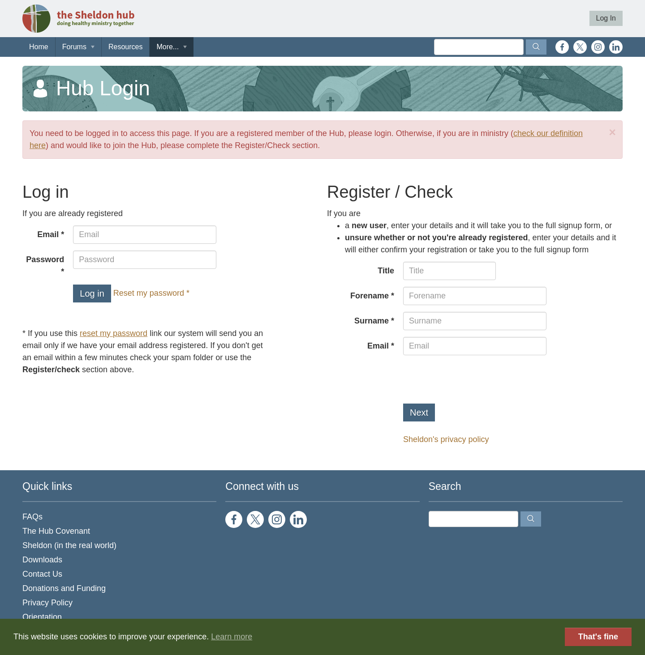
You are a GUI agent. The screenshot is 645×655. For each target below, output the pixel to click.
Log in (92, 293)
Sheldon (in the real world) (69, 545)
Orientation (42, 616)
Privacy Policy (47, 602)
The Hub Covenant (56, 531)
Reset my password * (151, 293)
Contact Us (42, 574)
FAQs (32, 516)
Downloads (42, 559)
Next (419, 412)
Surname (371, 320)
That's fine (598, 636)
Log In (606, 18)
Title (386, 270)
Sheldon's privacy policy (446, 439)
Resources (125, 47)
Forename (369, 295)
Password (45, 259)
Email (48, 234)
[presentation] (471, 379)
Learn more (231, 636)
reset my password (113, 333)
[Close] (612, 133)
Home (38, 47)
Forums (74, 47)
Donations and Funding (64, 588)
